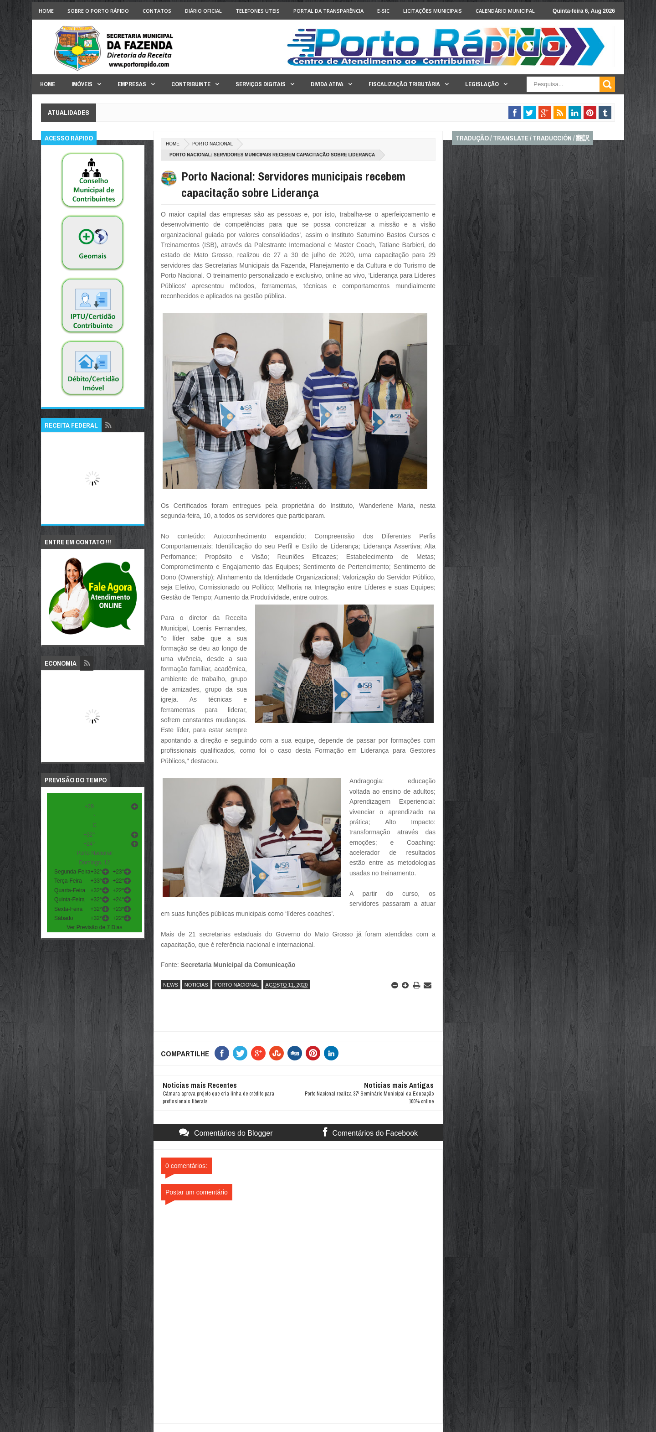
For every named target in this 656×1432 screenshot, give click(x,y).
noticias (196, 984)
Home (46, 10)
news (170, 984)
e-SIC (383, 10)
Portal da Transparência (328, 10)
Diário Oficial (203, 10)
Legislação (482, 84)
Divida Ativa (327, 84)
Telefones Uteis (258, 10)
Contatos (157, 10)
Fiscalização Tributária (404, 84)
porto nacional (212, 143)
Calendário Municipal (505, 10)
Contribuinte (190, 84)
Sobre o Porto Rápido (98, 10)
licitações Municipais (432, 10)
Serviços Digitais (261, 84)
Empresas (132, 84)
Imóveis (82, 84)
